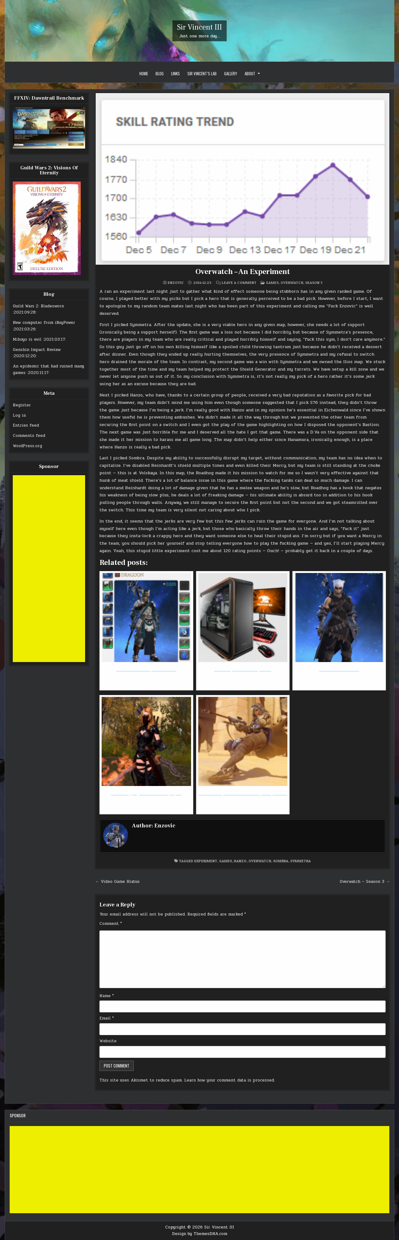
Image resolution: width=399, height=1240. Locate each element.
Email (106, 1018)
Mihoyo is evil (27, 339)
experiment (205, 861)
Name (106, 996)
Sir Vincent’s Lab (202, 73)
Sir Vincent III (199, 27)
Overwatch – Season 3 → (365, 881)
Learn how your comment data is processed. (229, 1080)
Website (108, 1041)
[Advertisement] (49, 568)
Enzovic (176, 283)
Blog (160, 73)
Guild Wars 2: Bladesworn (38, 306)
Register (22, 405)
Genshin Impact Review (37, 350)
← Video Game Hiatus (117, 881)
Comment (110, 924)
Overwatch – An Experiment (242, 272)
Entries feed (26, 425)
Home (143, 73)
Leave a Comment (239, 283)
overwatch (259, 861)
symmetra (300, 861)
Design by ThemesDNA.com (199, 1234)
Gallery (230, 73)
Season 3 (313, 282)
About (250, 73)
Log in (19, 415)
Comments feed (29, 436)
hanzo (240, 861)
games (225, 861)
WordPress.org (27, 446)
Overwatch (292, 282)
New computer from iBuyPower (44, 322)
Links (175, 73)
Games (272, 282)
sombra (280, 861)
